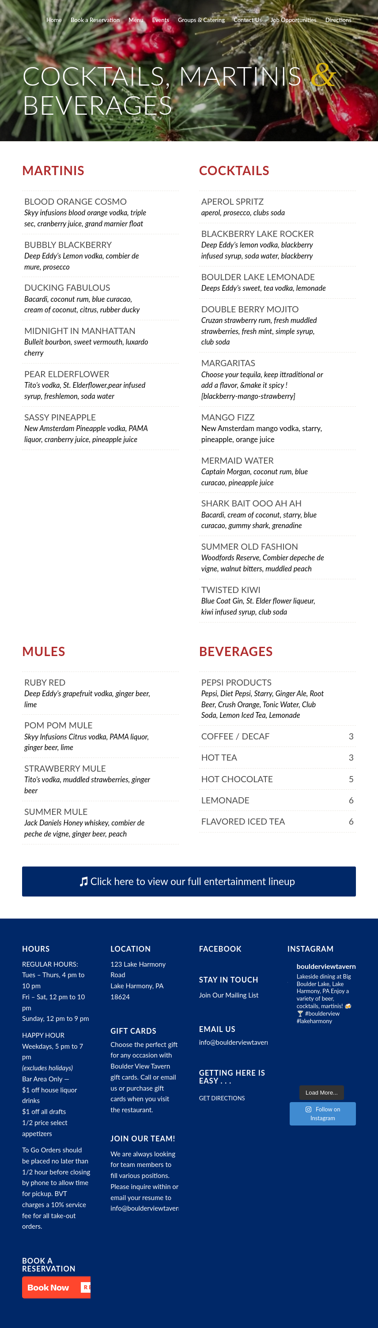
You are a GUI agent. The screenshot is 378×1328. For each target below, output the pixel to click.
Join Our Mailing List (229, 995)
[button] (66, 1287)
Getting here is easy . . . (232, 1077)
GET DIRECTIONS (222, 1098)
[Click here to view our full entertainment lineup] (189, 882)
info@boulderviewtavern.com (153, 1208)
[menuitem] (54, 19)
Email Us (217, 1029)
